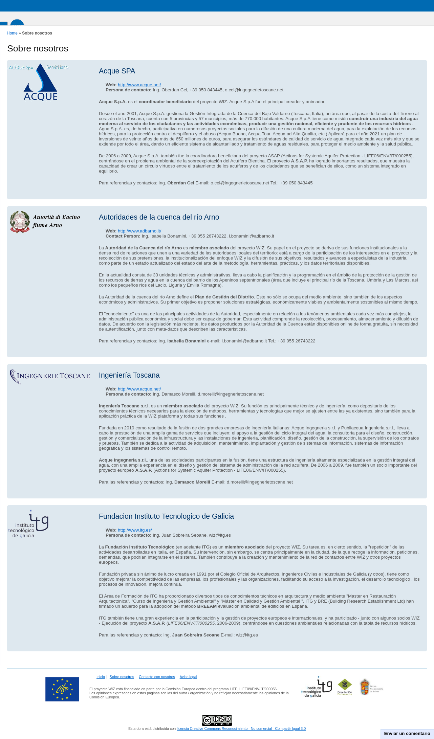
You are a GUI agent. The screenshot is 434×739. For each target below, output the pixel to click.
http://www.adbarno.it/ (139, 230)
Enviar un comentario (407, 733)
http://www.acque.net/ (139, 84)
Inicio (100, 677)
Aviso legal (188, 677)
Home (12, 33)
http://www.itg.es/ (135, 530)
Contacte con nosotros (157, 677)
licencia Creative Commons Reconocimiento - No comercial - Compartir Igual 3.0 (241, 728)
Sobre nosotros (122, 677)
